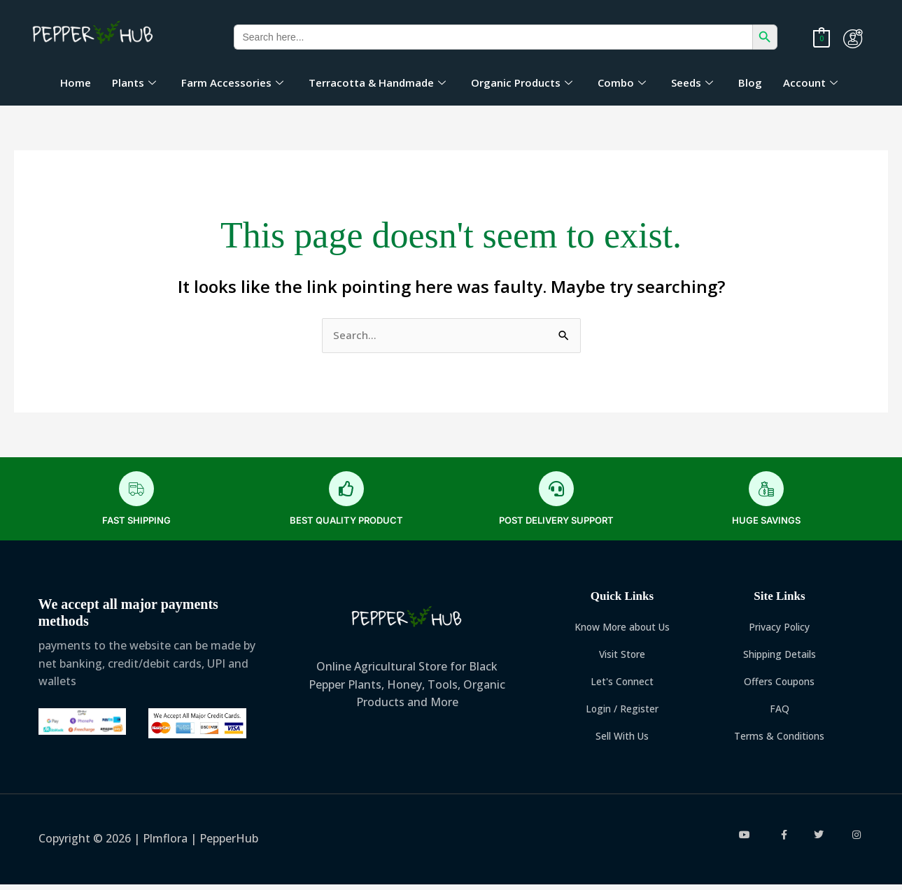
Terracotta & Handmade (377, 82)
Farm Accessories (232, 82)
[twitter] (820, 841)
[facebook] (783, 841)
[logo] (93, 34)
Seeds (692, 82)
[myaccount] (853, 38)
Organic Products (521, 82)
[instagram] (856, 841)
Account (810, 82)
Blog (750, 82)
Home (75, 82)
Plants (134, 82)
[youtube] (746, 841)
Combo (622, 82)
